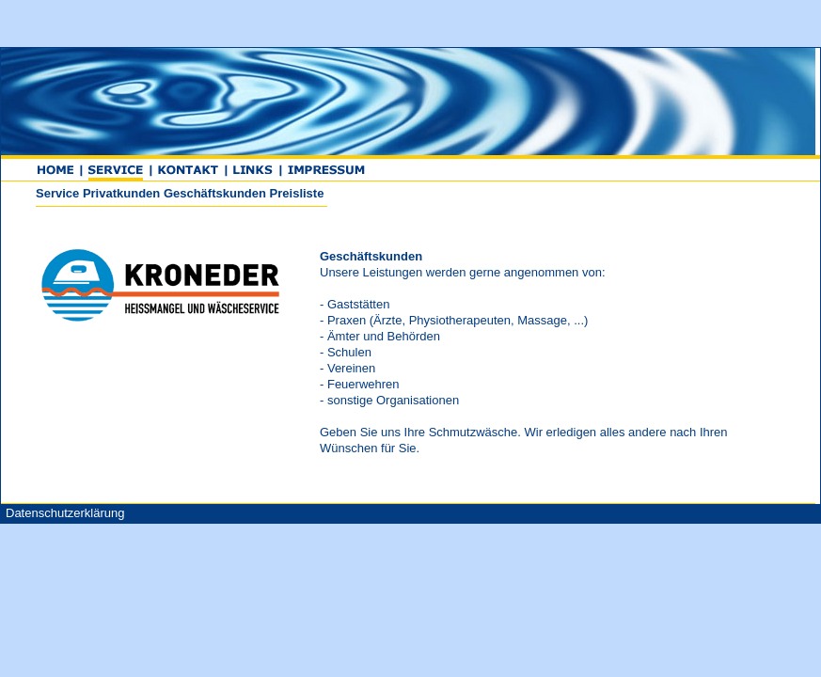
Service (57, 193)
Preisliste (297, 193)
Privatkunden (121, 193)
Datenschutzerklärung (65, 513)
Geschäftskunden (215, 193)
